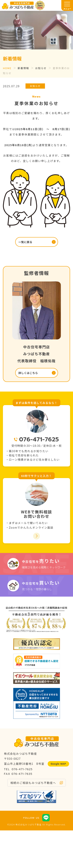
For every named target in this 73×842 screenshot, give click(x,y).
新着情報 (23, 68)
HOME (7, 68)
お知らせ (41, 68)
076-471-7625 (39, 439)
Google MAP (58, 764)
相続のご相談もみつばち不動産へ (33, 783)
